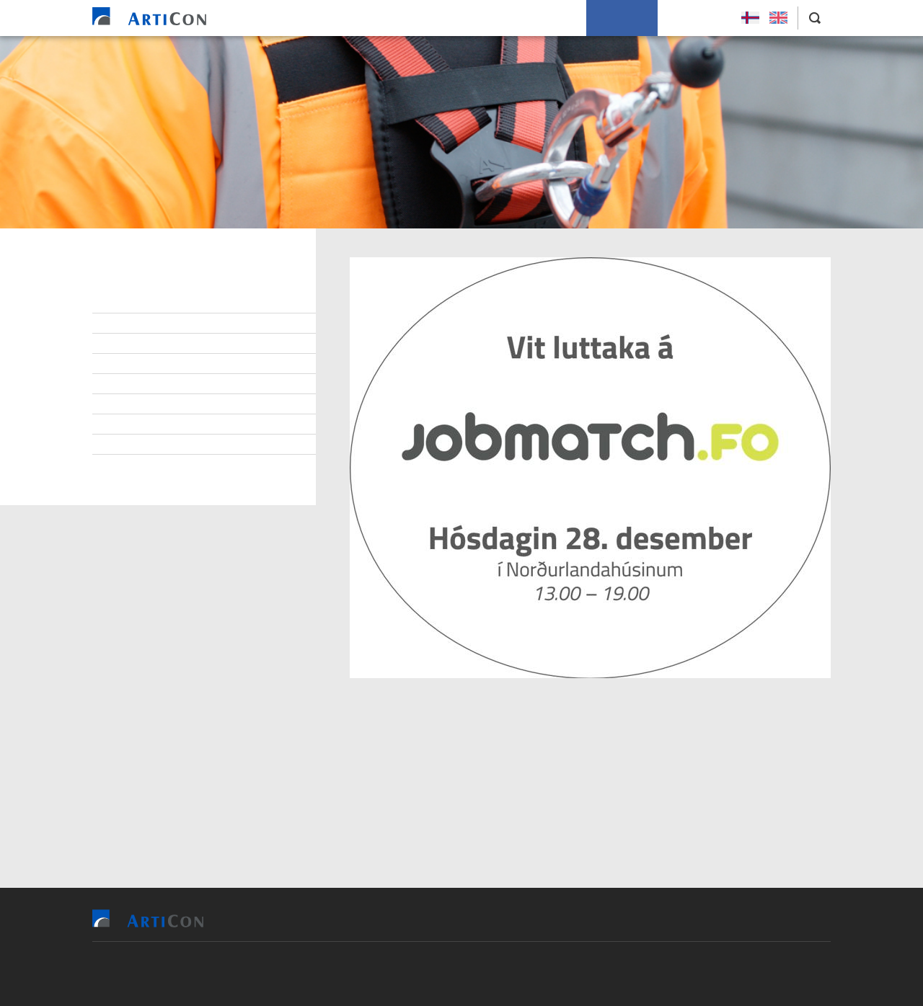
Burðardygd (142, 404)
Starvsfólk (141, 323)
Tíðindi (129, 424)
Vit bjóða (360, 18)
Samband (135, 364)
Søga (125, 444)
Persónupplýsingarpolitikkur (186, 465)
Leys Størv (695, 18)
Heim (304, 18)
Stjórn (129, 303)
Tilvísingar (431, 18)
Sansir (545, 974)
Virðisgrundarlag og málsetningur (201, 384)
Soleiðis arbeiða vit (527, 18)
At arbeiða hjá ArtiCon (168, 344)
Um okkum (622, 18)
